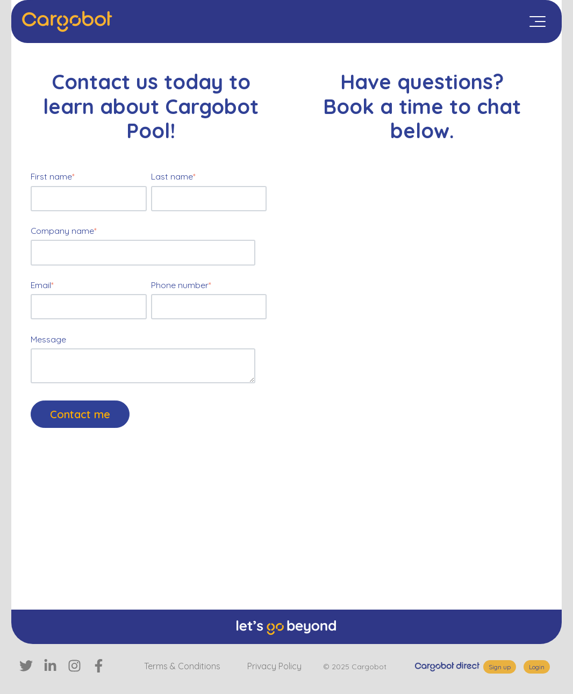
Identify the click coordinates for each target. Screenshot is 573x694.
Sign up (500, 667)
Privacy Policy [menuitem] (274, 666)
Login (537, 667)
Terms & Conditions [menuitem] (182, 666)
